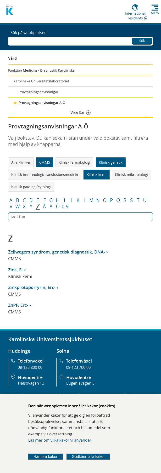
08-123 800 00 (30, 367)
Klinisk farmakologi (74, 162)
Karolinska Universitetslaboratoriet (41, 81)
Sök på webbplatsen (29, 32)
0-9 (65, 206)
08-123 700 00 (78, 367)
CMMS (44, 162)
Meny (155, 13)
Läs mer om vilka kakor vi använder (59, 440)
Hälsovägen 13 (31, 383)
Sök (142, 40)
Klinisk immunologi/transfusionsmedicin (44, 174)
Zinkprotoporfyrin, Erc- (32, 287)
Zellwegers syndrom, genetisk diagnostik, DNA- (56, 252)
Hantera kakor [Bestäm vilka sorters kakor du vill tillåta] (45, 457)
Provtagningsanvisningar (38, 92)
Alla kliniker (21, 162)
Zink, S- (15, 269)
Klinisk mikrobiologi (131, 174)
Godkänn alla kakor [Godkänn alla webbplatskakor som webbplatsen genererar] (88, 457)
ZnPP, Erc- (18, 305)
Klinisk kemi (96, 174)
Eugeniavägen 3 (80, 383)
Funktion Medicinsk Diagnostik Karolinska (41, 70)
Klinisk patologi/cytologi (31, 186)
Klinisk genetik (110, 162)
